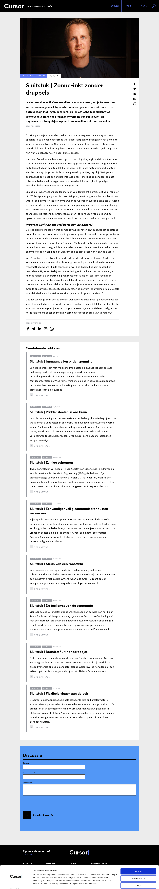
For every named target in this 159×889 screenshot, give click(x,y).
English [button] (115, 6)
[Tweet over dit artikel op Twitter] (134, 89)
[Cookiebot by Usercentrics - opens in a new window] (16, 884)
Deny (138, 879)
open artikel (41, 395)
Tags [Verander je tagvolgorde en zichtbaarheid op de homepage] (128, 6)
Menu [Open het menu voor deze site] (142, 6)
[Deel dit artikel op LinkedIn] (134, 94)
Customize (138, 872)
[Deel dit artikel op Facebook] (134, 84)
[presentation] (42, 802)
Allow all (138, 865)
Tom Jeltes (35, 126)
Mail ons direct (31, 854)
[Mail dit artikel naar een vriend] (134, 99)
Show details (38, 884)
